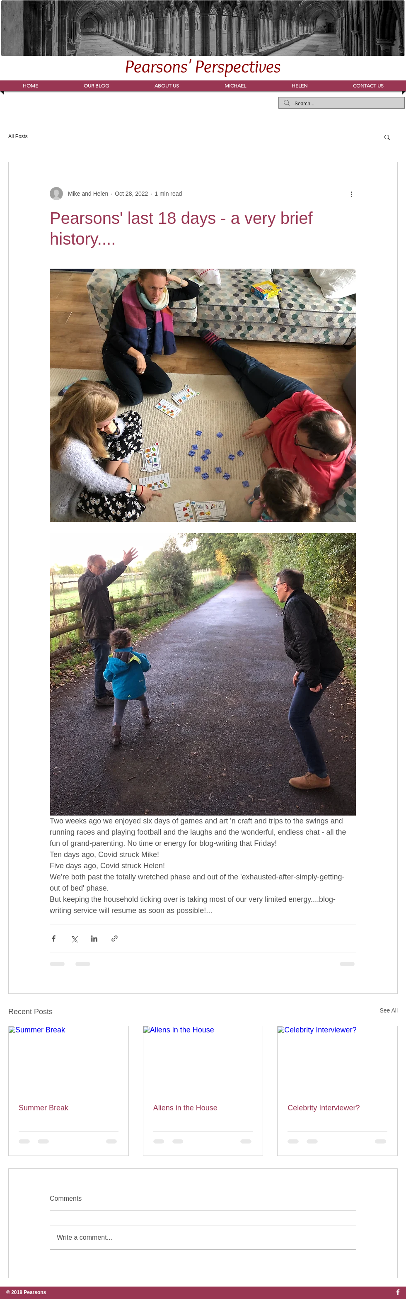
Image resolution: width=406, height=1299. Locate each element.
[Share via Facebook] (54, 938)
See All (388, 1010)
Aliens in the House (185, 1108)
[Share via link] (114, 938)
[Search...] (341, 104)
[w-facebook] (398, 1292)
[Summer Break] (68, 1059)
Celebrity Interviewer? (324, 1108)
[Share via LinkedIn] (94, 938)
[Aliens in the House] (203, 1059)
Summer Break (43, 1108)
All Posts (18, 136)
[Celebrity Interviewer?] (337, 1059)
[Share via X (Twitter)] (74, 938)
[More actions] (351, 194)
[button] (235, 85)
